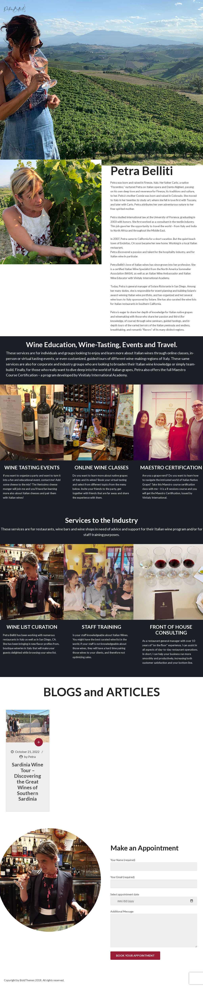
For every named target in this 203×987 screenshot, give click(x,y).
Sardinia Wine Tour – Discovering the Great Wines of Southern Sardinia (27, 781)
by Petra (30, 756)
